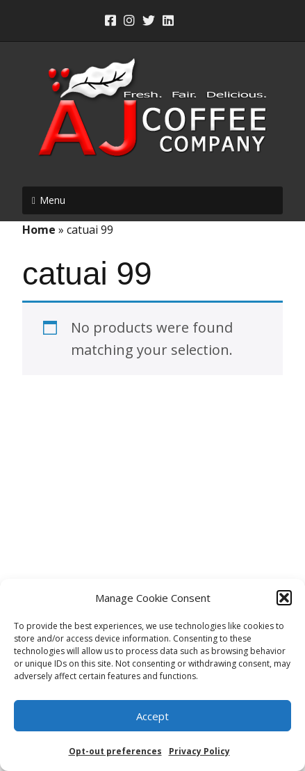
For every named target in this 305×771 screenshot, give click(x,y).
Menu (52, 200)
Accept (152, 716)
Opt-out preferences (115, 751)
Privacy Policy (199, 751)
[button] (284, 598)
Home (39, 229)
